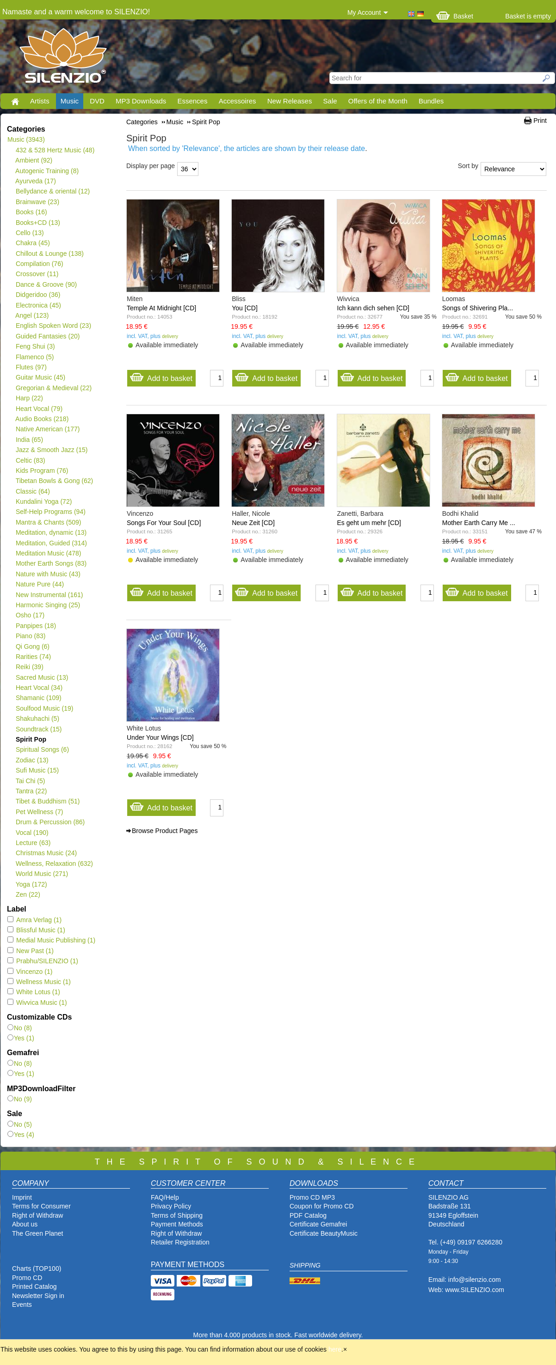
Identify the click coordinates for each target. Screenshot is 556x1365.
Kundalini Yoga (43, 501)
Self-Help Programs (50, 511)
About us (24, 1224)
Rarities (33, 656)
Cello (29, 232)
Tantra (31, 791)
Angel (32, 315)
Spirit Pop (30, 739)
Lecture (32, 842)
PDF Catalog (308, 1215)
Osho (29, 615)
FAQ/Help (165, 1197)
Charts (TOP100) (36, 1268)
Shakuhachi (37, 718)
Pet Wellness (39, 811)
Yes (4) (20, 1134)
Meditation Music (48, 553)
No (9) (19, 1099)
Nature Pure (39, 584)
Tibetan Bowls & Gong (54, 480)
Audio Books (41, 419)
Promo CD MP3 (312, 1197)
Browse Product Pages (165, 830)
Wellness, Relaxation (54, 863)
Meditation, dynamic (50, 532)
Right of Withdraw (37, 1215)
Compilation (39, 263)
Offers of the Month (378, 101)
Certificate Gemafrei (318, 1224)
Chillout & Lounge (49, 253)
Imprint (22, 1197)
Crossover (36, 274)
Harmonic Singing (47, 605)
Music (70, 101)
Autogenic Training (47, 171)
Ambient (33, 160)
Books (31, 212)
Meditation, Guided (51, 543)
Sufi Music (37, 770)
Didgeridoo (37, 294)
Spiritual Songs (42, 749)
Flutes (31, 367)
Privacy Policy (171, 1206)
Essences (192, 101)
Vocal (32, 832)
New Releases (289, 101)
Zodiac (32, 760)
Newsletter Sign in (38, 1295)
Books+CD (37, 222)
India (29, 439)
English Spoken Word (53, 325)
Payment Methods (177, 1224)
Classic (32, 491)
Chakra (32, 243)
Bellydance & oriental (52, 191)
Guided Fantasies (47, 336)
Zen (27, 894)
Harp (29, 398)
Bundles (431, 101)
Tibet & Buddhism (47, 801)
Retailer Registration (180, 1242)
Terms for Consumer (41, 1206)
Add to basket (161, 376)
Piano (30, 636)
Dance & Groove (46, 284)
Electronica (38, 305)
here (334, 1349)
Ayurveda (35, 181)
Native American (47, 429)
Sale (330, 101)
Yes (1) (20, 1038)
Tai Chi (30, 781)
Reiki (29, 666)
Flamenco (34, 357)
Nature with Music (47, 574)
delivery (170, 336)
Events (22, 1304)
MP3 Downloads (141, 101)
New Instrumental (49, 594)
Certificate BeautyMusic (324, 1233)
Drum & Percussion (50, 822)
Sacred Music (41, 677)
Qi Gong (32, 646)
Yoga (31, 884)
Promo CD (27, 1277)
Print (540, 120)
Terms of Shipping (177, 1215)
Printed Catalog (34, 1286)
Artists (39, 101)
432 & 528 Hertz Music (54, 150)
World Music (41, 873)
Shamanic (38, 697)
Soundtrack (38, 729)
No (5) (19, 1124)
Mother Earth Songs (50, 563)
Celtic (30, 460)
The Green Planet (37, 1233)
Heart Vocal (38, 408)
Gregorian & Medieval (53, 388)
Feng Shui (35, 346)
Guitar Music (40, 377)
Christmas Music (46, 853)
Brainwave (37, 201)
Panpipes (35, 625)
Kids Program (41, 470)
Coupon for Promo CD (322, 1206)
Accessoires (237, 101)
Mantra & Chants (48, 522)
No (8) (19, 1028)
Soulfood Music (44, 708)
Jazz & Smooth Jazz (51, 449)
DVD (97, 101)
